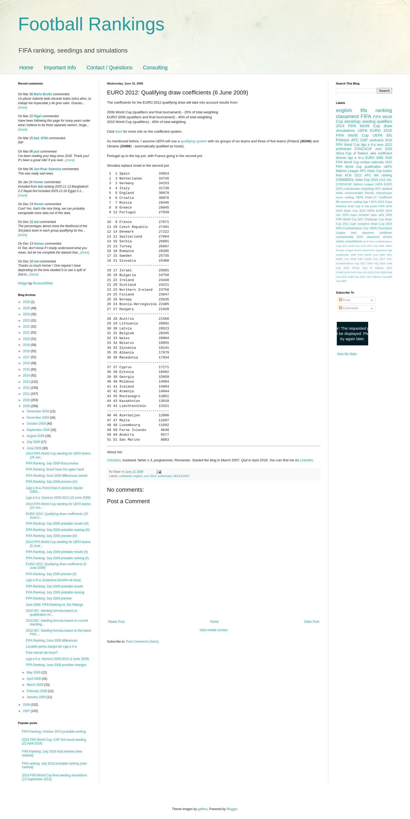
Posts (345, 300)
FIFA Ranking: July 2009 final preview (52, 463)
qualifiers (384, 121)
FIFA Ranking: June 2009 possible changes (56, 665)
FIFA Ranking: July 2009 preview (49, 598)
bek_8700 (41, 138)
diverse (341, 158)
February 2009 (37, 691)
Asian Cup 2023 (381, 223)
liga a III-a (356, 158)
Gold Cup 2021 (356, 276)
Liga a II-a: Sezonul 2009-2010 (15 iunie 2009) (58, 498)
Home (26, 67)
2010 (27, 400)
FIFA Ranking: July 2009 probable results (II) (57, 552)
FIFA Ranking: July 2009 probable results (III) (57, 523)
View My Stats (347, 354)
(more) (22, 107)
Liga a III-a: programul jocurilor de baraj (53, 580)
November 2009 (38, 417)
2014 (27, 375)
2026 (27, 302)
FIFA (382, 206)
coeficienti (125, 476)
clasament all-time (379, 236)
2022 (27, 326)
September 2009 (39, 430)
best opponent (362, 232)
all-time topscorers (364, 250)
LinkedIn (306, 460)
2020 (27, 339)
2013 (27, 382)
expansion (381, 250)
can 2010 (342, 214)
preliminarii (165, 476)
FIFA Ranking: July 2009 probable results (54, 586)
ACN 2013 (377, 201)
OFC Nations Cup (376, 276)
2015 (27, 369)
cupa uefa (377, 214)
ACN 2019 (368, 272)
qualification (373, 167)
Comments (348, 308)
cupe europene (359, 223)
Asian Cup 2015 (355, 210)
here (118, 131)
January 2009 (37, 697)
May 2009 (34, 672)
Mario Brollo (43, 94)
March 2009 (35, 685)
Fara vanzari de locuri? (42, 652)
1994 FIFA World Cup (364, 254)
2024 (27, 314)
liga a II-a (368, 145)
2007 (27, 711)
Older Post (311, 622)
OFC (378, 188)
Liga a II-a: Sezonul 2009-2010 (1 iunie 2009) (57, 659)
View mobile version (214, 630)
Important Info (60, 67)
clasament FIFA (353, 116)
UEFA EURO (181, 476)
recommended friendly (359, 192)
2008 (27, 704)
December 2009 (38, 411)
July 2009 (34, 442)
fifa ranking (376, 110)
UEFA (378, 135)
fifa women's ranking (349, 201)
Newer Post (116, 622)
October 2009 (37, 423)
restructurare (384, 192)
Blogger (232, 809)
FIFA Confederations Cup (352, 228)
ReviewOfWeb (43, 283)
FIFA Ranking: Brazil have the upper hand (55, 469)
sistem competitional (349, 241)
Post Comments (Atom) (142, 641)
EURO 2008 (374, 158)
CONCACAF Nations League (355, 184)
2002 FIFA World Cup (364, 258)
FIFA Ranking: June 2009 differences (51, 640)
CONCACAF (363, 149)
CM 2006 (379, 245)
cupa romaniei (359, 214)
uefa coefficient (381, 153)
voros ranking (345, 197)
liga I (366, 201)
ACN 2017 (367, 245)
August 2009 (36, 436)
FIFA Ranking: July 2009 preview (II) (51, 574)
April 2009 (34, 679)
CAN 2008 (380, 272)
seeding (368, 121)
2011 (27, 394)
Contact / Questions (110, 67)
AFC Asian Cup (371, 171)
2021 (27, 332)
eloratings (352, 121)
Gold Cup (354, 206)
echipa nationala (372, 162)
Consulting (155, 67)
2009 (27, 406)
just (36, 151)
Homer (38, 182)
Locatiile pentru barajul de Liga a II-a (51, 646)
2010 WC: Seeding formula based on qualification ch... (51, 612)
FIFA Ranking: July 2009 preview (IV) (51, 482)
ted (36, 222)
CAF (364, 140)
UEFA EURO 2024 (379, 210)
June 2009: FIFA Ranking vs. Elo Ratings (54, 605)
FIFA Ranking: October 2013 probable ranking (54, 731)
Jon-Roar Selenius (47, 169)
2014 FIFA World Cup (358, 126)
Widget (23, 283)
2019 (27, 345)
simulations (345, 130)
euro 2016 (383, 149)
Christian (114, 460)
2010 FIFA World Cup (364, 132)
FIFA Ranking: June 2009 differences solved (56, 476)
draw (388, 126)
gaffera (202, 809)
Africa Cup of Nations (352, 153)
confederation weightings (358, 188)
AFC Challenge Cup (371, 219)
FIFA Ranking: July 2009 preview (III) (51, 536)
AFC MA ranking (378, 175)
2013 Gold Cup (351, 245)
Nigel (37, 116)
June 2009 (34, 448)
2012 (27, 388)
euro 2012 (150, 476)
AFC (355, 140)
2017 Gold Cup (369, 263)
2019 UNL (385, 179)
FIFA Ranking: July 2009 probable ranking (55, 592)
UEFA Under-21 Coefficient (374, 197)
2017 (27, 357)
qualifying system (193, 141)
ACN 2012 (353, 175)
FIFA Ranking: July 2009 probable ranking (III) (58, 530)
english (137, 476)
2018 (27, 351)
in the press (369, 206)
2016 (27, 363)
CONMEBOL (345, 180)
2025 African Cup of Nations (364, 267)
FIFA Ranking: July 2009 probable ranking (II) (57, 558)
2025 (27, 308)
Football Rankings (91, 24)
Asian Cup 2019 (366, 180)
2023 (27, 320)
